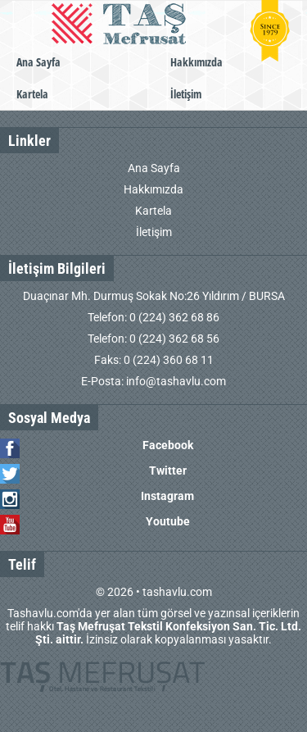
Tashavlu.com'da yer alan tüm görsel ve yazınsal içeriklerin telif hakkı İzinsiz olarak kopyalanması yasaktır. (153, 626)
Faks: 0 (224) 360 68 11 (154, 359)
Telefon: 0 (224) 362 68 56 (153, 338)
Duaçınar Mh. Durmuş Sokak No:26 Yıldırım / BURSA (154, 295)
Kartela (32, 94)
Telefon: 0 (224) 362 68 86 (153, 317)
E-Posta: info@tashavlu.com (153, 381)
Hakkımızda (196, 62)
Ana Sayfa (38, 62)
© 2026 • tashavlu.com (154, 591)
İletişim (185, 94)
